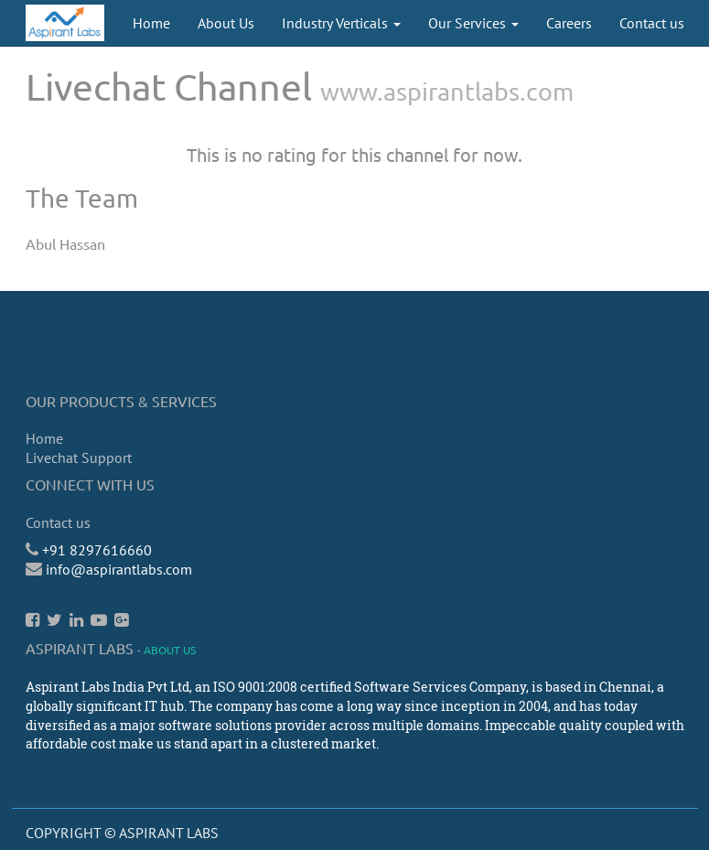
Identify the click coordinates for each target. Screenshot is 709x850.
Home (44, 438)
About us (170, 649)
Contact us (58, 522)
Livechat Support (79, 457)
